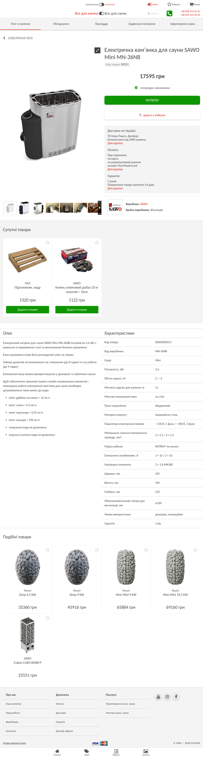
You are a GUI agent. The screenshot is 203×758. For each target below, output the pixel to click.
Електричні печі (20, 38)
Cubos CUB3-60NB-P (27, 663)
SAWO (144, 204)
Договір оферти (64, 731)
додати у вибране (154, 115)
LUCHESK (195, 743)
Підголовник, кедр (27, 287)
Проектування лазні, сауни (120, 703)
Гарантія (60, 722)
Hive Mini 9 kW (126, 595)
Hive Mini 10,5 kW (175, 595)
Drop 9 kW (77, 595)
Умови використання (14, 743)
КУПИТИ (152, 100)
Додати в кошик (28, 309)
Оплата (60, 703)
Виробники (12, 722)
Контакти (11, 731)
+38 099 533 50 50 (190, 14)
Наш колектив (13, 703)
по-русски (110, 4)
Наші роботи (13, 712)
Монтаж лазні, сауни (117, 712)
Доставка (61, 712)
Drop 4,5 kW (27, 595)
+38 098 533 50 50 (190, 11)
